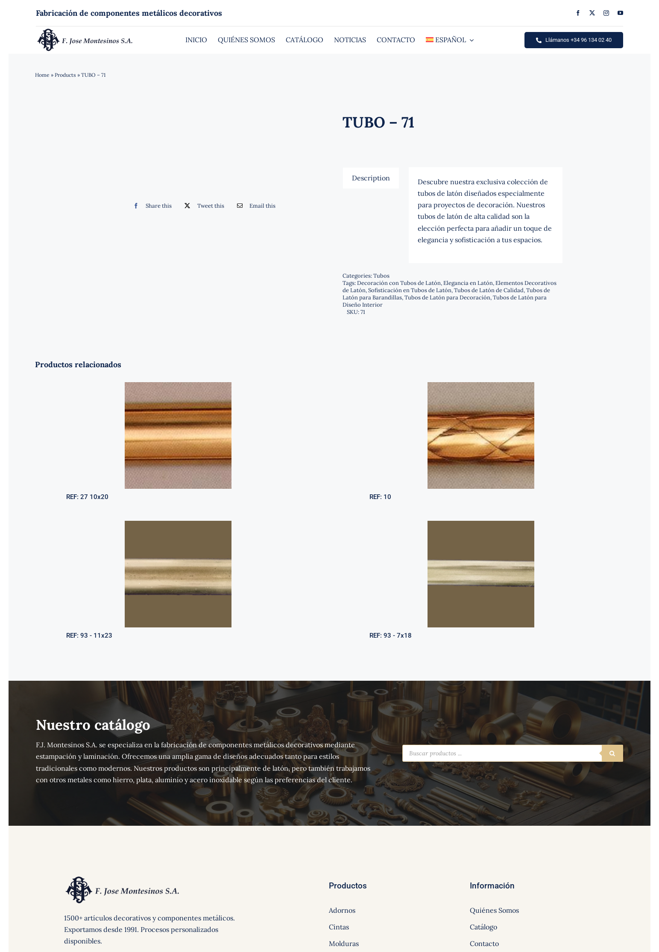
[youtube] (620, 13)
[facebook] (578, 13)
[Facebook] (150, 206)
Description (371, 178)
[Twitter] (202, 206)
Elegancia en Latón (468, 283)
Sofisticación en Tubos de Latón (409, 290)
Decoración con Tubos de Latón (399, 283)
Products (65, 75)
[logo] (85, 30)
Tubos (381, 275)
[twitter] (592, 13)
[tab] (371, 178)
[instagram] (606, 13)
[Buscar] (612, 753)
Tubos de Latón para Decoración (447, 297)
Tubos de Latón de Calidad (489, 290)
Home (42, 75)
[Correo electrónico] (254, 206)
